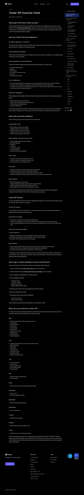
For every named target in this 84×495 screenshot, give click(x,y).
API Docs (36, 4)
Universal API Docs (34, 457)
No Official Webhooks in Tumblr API (72, 23)
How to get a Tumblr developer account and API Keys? (71, 71)
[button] (67, 4)
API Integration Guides (35, 471)
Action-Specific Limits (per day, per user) (72, 46)
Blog (68, 79)
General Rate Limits (71, 42)
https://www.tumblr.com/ (29, 268)
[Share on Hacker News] (71, 110)
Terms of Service (54, 457)
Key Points (70, 51)
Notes (69, 89)
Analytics (69, 101)
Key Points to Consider (72, 61)
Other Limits (70, 48)
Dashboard (70, 94)
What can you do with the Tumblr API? (71, 76)
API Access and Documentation (71, 64)
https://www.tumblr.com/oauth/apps (33, 271)
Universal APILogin (34, 476)
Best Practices (70, 53)
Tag (68, 86)
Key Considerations (71, 33)
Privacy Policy (53, 459)
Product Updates (34, 462)
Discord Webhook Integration (71, 27)
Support (32, 466)
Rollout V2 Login (34, 478)
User (68, 84)
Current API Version (72, 58)
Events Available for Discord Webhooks (72, 30)
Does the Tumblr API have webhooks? (71, 19)
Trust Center (33, 469)
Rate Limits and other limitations (70, 39)
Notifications (70, 96)
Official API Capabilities (72, 36)
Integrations (42, 4)
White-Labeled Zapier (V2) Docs (37, 473)
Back (10, 9)
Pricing (48, 4)
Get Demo (9, 464)
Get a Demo (74, 4)
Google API (52, 462)
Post (68, 81)
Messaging (70, 91)
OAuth (69, 103)
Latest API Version (70, 56)
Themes (69, 99)
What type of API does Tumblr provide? (70, 15)
